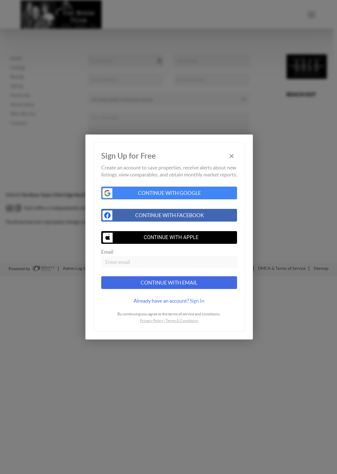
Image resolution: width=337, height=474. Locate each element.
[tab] (169, 301)
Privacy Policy (151, 321)
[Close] (231, 156)
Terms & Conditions (182, 321)
